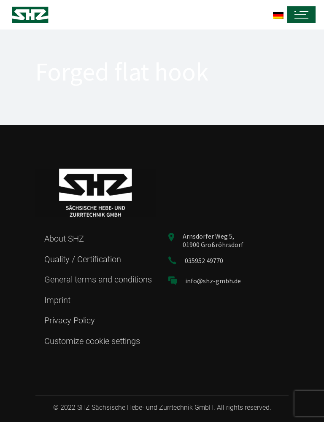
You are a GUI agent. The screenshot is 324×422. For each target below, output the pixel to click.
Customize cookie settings (92, 341)
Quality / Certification (82, 259)
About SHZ (64, 239)
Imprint (57, 300)
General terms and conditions (98, 279)
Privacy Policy (69, 320)
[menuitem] (170, 15)
